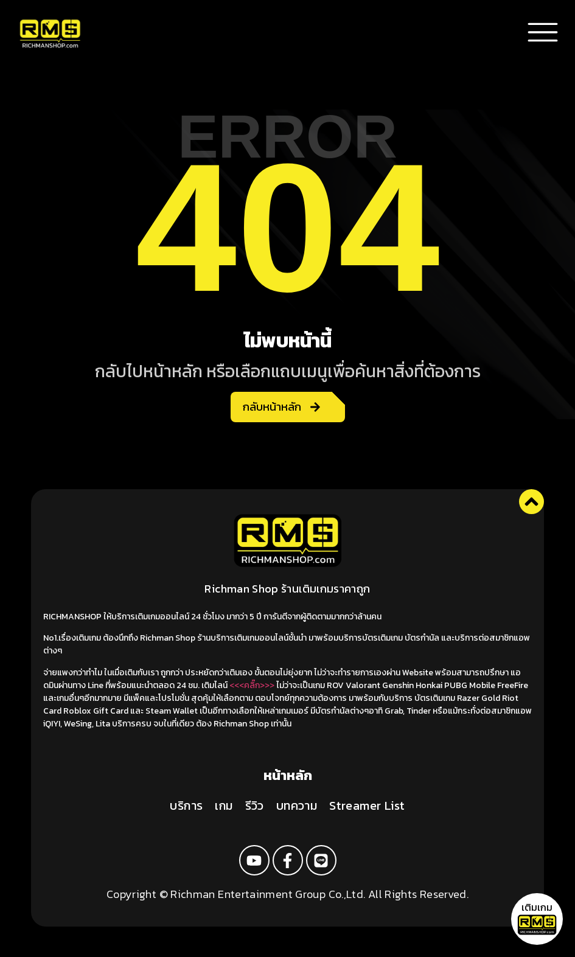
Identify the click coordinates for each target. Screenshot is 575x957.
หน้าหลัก (287, 775)
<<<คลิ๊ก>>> (251, 685)
